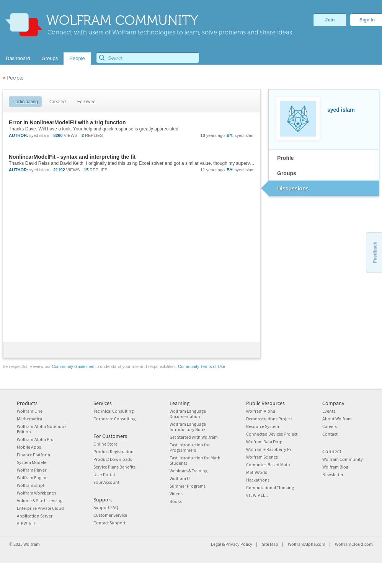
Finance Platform (33, 454)
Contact (330, 434)
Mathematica (29, 418)
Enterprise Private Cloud (40, 508)
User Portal (104, 474)
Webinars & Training (188, 471)
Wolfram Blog (335, 467)
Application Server (34, 516)
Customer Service (110, 515)
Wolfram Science (262, 457)
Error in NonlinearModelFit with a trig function (67, 122)
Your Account (106, 482)
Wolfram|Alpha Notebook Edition (42, 428)
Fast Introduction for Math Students (195, 460)
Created (57, 101)
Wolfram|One (29, 411)
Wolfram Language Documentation (188, 413)
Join (330, 20)
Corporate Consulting (114, 418)
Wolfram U (180, 478)
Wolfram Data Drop (264, 441)
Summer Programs (188, 486)
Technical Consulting (113, 411)
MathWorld (257, 472)
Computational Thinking (270, 487)
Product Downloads (112, 459)
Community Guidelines (73, 366)
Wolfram (31, 544)
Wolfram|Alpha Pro (35, 439)
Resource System (262, 426)
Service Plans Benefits (114, 467)
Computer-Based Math (268, 464)
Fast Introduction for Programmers (190, 447)
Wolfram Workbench (36, 493)
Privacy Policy (238, 544)
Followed (86, 101)
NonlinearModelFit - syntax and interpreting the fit (72, 157)
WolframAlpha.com (306, 544)
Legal (216, 544)
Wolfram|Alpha (260, 411)
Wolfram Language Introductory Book (188, 426)
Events (328, 411)
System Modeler (32, 462)
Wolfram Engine (32, 477)
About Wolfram (337, 418)
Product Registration (113, 451)
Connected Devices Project (271, 434)
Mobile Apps (29, 447)
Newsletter (332, 474)
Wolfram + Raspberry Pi (268, 449)
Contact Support (109, 523)
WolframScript (30, 485)
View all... (29, 523)
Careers (329, 426)
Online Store (105, 444)
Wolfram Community (342, 459)
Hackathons (257, 480)
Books (176, 501)
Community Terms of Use (201, 366)
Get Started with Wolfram (194, 437)
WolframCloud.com (354, 544)
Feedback (374, 252)
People (13, 78)
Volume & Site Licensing (39, 500)
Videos (176, 493)
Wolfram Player (31, 470)
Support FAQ (105, 507)
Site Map (270, 544)
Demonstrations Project (269, 418)
